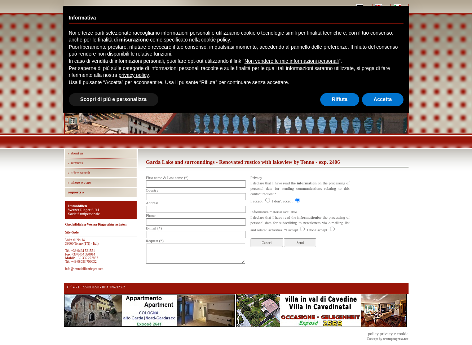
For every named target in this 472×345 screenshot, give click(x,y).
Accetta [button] (383, 99)
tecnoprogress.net (396, 339)
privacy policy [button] (134, 75)
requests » (76, 192)
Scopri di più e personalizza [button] (113, 99)
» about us (76, 153)
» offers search (79, 173)
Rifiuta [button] (340, 99)
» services (75, 163)
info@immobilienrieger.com (84, 269)
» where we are (79, 182)
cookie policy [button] (215, 40)
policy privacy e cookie (388, 333)
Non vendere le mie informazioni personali (291, 61)
